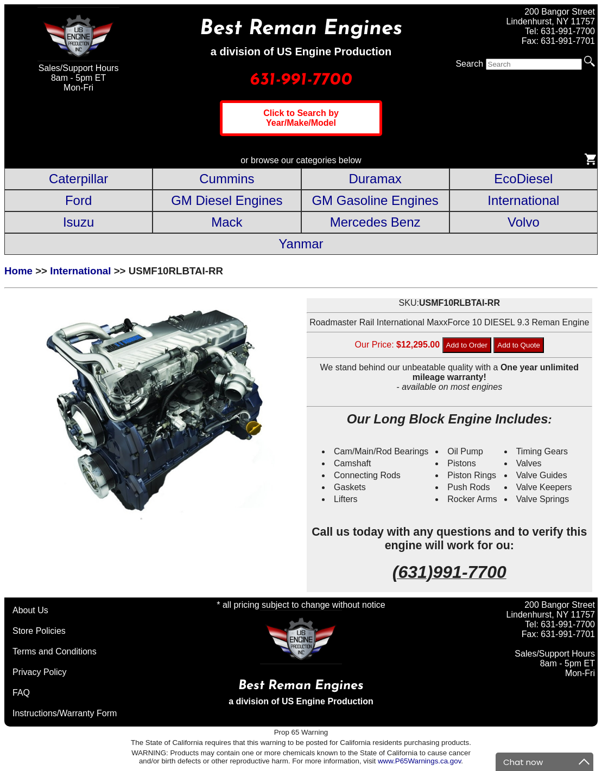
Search (469, 63)
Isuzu (78, 222)
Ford (78, 200)
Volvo (524, 222)
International (523, 200)
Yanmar (300, 243)
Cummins (226, 178)
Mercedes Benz (375, 222)
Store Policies (39, 630)
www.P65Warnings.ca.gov (419, 761)
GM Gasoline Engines (375, 200)
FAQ (21, 692)
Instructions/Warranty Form (64, 713)
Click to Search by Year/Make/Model (301, 117)
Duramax (374, 178)
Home (18, 271)
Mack (226, 222)
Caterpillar (78, 178)
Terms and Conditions (54, 651)
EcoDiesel (523, 178)
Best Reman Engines (301, 29)
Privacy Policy (39, 672)
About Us (30, 610)
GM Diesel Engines (226, 200)
